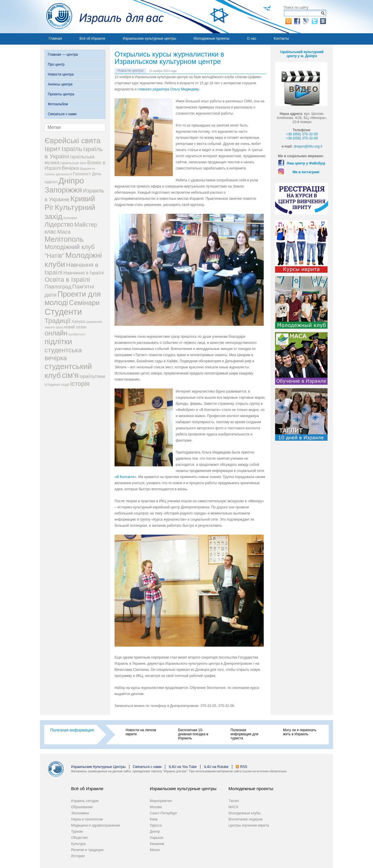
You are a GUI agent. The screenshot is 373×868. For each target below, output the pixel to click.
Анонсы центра (60, 84)
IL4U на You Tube (183, 767)
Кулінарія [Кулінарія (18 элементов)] (70, 218)
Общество (79, 838)
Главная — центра (63, 54)
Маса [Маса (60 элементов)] (64, 232)
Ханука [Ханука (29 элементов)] (78, 321)
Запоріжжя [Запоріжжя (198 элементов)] (63, 190)
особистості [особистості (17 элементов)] (76, 334)
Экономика (80, 813)
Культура (78, 844)
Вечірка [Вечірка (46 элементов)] (70, 168)
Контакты (281, 38)
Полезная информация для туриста (244, 734)
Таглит (233, 801)
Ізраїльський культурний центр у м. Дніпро (301, 54)
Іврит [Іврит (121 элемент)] (53, 149)
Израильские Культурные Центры (98, 767)
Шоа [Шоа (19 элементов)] (59, 327)
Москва (156, 807)
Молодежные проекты (212, 38)
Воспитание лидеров (245, 819)
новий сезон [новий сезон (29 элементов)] (75, 327)
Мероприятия (161, 801)
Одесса (156, 825)
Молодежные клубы (244, 813)
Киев (154, 819)
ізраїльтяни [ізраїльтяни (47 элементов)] (92, 376)
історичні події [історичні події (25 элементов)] (57, 384)
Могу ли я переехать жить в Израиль (299, 732)
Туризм (77, 832)
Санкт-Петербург (163, 813)
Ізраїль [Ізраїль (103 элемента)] (71, 149)
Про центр (56, 64)
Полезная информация (72, 730)
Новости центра (61, 74)
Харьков (156, 838)
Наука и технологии (87, 819)
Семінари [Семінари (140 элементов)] (84, 303)
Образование (82, 807)
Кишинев (157, 844)
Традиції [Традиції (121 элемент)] (58, 320)
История (78, 856)
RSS (243, 767)
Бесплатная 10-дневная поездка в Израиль (193, 734)
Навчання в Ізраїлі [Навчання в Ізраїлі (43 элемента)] (84, 272)
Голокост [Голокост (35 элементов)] (82, 173)
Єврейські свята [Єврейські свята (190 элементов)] (73, 140)
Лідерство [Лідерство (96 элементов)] (59, 224)
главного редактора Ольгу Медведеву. (169, 89)
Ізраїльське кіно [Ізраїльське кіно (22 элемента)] (74, 163)
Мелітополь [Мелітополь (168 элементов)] (64, 239)
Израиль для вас (102, 16)
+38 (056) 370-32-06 (302, 138)
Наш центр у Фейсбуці (306, 163)
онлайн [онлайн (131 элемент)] (56, 333)
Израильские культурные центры (149, 38)
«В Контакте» (125, 477)
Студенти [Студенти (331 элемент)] (63, 311)
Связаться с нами (62, 114)
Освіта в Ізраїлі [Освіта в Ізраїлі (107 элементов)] (67, 279)
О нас (251, 38)
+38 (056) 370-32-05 (302, 134)
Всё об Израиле (92, 38)
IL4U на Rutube (216, 767)
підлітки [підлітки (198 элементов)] (58, 341)
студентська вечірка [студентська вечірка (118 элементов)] (63, 354)
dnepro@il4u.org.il (308, 146)
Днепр (155, 832)
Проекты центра (61, 94)
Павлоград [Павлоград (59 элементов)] (58, 287)
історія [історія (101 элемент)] (79, 383)
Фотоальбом (58, 104)
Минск (155, 850)
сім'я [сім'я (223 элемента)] (70, 375)
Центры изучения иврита (248, 825)
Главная (55, 38)
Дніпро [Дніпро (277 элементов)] (71, 180)
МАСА (233, 807)
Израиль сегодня (84, 801)
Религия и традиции (87, 850)
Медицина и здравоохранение (95, 825)
